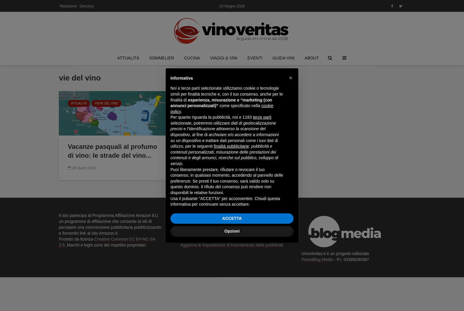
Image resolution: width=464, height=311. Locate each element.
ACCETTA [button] (232, 218)
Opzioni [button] (231, 231)
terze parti (262, 117)
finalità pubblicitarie (231, 146)
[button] (290, 78)
